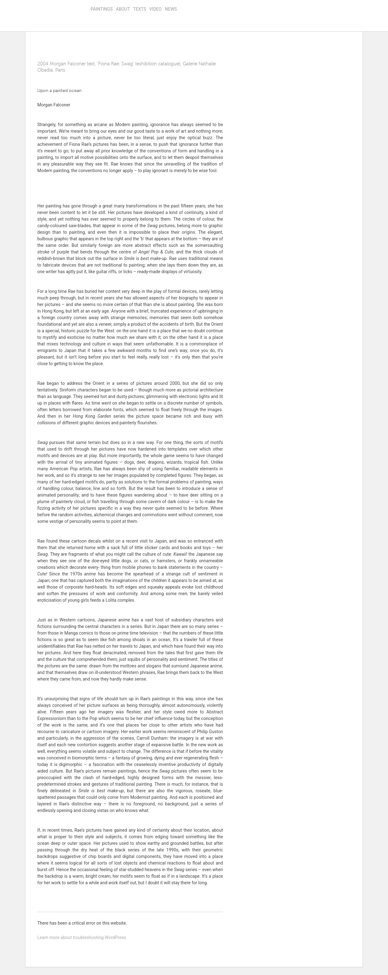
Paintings (102, 9)
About (123, 9)
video (155, 9)
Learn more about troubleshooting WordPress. (82, 937)
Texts (139, 9)
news (171, 9)
